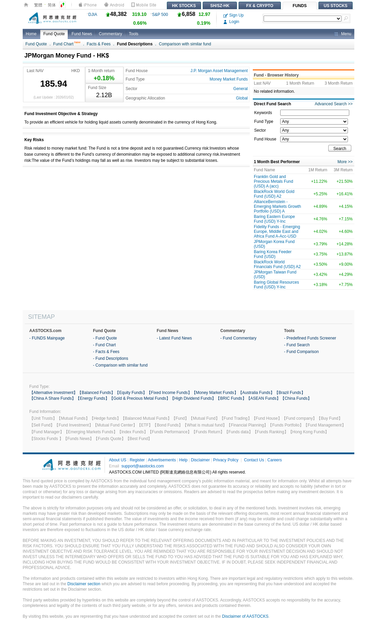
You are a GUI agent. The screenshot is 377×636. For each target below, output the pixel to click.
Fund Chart (66, 44)
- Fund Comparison (301, 351)
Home (31, 33)
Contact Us (254, 460)
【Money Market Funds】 (215, 392)
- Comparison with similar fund (120, 365)
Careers (274, 460)
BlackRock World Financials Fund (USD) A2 (277, 264)
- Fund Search (297, 345)
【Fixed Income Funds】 (169, 392)
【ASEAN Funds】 (263, 398)
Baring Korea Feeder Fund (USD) (272, 254)
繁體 (38, 5)
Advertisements (162, 460)
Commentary (110, 33)
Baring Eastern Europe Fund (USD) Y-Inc (274, 219)
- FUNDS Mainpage (47, 338)
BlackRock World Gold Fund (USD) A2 (274, 194)
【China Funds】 (296, 398)
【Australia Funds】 (256, 392)
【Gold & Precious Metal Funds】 (139, 398)
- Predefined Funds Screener (310, 338)
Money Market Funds (228, 79)
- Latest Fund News (174, 338)
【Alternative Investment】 (53, 392)
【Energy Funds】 (92, 398)
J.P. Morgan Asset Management (219, 70)
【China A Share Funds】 (52, 398)
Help (183, 460)
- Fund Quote (105, 338)
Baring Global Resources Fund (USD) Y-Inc (276, 284)
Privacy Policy (226, 460)
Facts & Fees (99, 44)
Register (137, 460)
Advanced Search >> (334, 104)
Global (242, 98)
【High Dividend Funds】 (193, 398)
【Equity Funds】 (131, 392)
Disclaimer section (83, 584)
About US (117, 460)
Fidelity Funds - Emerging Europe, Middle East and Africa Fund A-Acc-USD (277, 231)
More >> (345, 161)
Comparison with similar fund (185, 44)
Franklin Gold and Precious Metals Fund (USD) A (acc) (273, 181)
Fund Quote (54, 33)
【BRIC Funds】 (231, 398)
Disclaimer (200, 460)
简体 (52, 5)
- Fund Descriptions (110, 358)
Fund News (81, 33)
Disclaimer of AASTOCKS (245, 616)
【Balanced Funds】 (96, 392)
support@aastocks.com (142, 466)
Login (231, 21)
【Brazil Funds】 (289, 392)
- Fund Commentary (238, 338)
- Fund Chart (104, 345)
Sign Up (233, 15)
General (240, 88)
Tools (133, 33)
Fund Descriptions (135, 44)
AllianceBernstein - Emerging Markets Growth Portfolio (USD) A (277, 206)
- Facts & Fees (106, 351)
